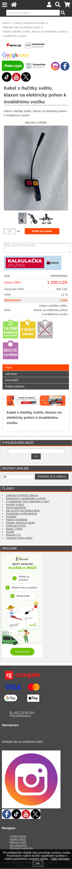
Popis (8, 367)
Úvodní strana (18, 837)
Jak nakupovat (18, 846)
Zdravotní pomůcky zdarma (22, 495)
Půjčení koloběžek (16, 519)
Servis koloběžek (16, 507)
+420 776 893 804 (22, 712)
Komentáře (11, 380)
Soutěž (10, 531)
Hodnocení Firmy (16, 525)
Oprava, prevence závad (20, 522)
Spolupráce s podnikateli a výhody (26, 498)
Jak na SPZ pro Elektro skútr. (23, 510)
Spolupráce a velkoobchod (21, 513)
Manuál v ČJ (13, 534)
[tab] (35, 364)
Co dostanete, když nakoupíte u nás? (28, 501)
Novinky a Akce (15, 504)
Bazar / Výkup (14, 528)
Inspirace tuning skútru (19, 538)
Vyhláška (11, 516)
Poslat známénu (14, 386)
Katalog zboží (18, 840)
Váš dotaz (11, 373)
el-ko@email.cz (20, 715)
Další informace (60, 858)
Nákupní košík (18, 843)
